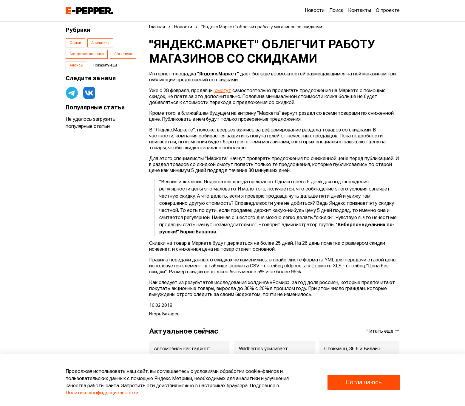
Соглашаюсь (363, 382)
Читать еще (383, 331)
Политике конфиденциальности (102, 393)
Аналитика (100, 43)
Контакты (359, 10)
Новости (315, 10)
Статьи (75, 43)
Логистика (123, 54)
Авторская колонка (86, 54)
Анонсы (76, 65)
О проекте (388, 10)
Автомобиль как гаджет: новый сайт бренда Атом (182, 353)
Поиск (336, 10)
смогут (223, 91)
